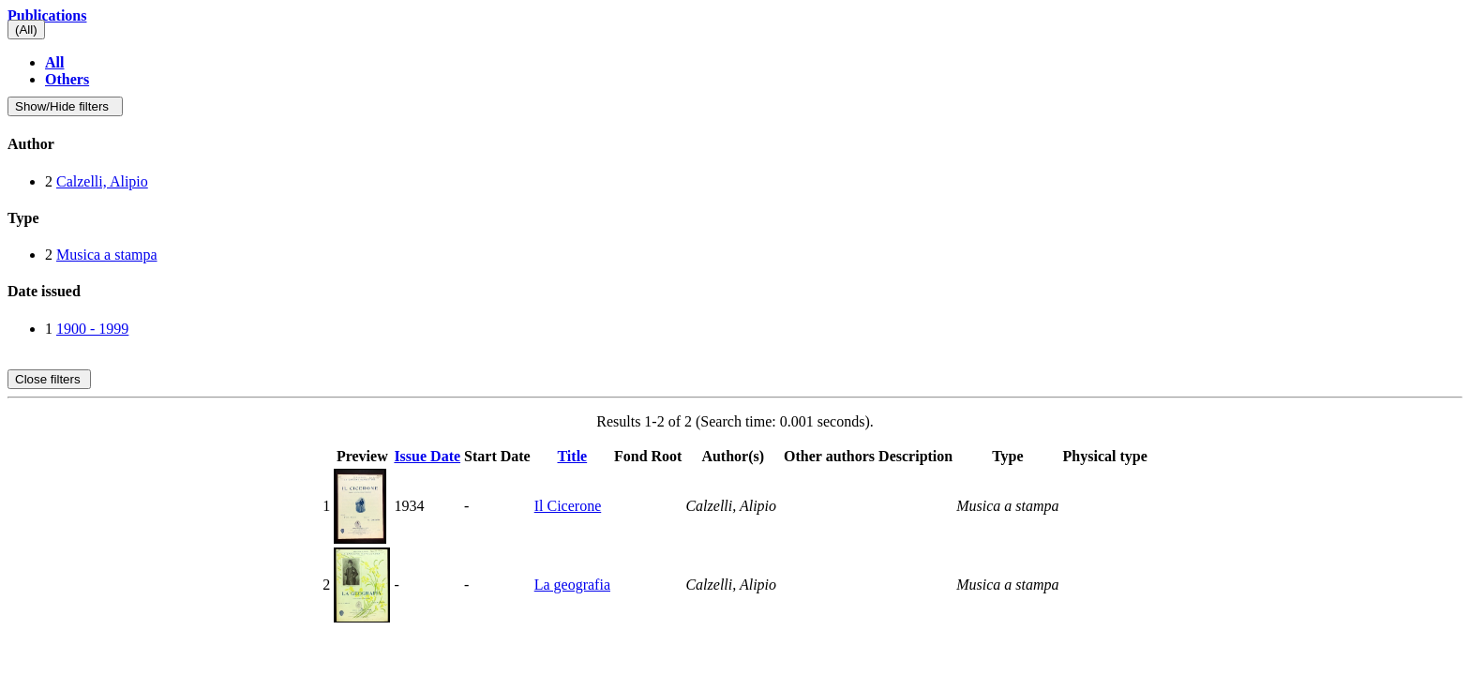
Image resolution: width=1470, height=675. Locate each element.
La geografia (572, 584)
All (54, 62)
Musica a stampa (107, 254)
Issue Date (427, 456)
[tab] (735, 144)
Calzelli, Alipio (102, 181)
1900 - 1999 (92, 329)
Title (572, 456)
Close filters (49, 379)
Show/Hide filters (65, 106)
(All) (26, 29)
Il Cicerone (568, 506)
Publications (47, 15)
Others (67, 79)
